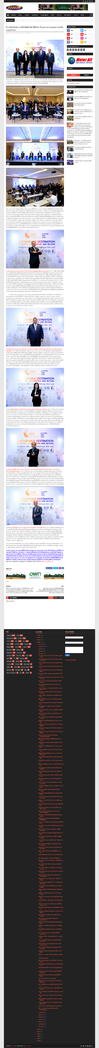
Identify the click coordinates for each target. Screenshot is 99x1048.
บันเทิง (8, 644)
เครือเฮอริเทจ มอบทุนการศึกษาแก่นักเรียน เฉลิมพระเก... (50, 743)
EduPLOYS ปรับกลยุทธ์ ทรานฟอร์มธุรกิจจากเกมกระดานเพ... (50, 714)
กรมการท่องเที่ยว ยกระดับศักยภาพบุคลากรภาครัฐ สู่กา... (50, 992)
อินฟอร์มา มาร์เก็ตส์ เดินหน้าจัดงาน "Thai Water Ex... (50, 926)
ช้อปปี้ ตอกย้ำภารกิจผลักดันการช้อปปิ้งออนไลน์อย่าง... (50, 695)
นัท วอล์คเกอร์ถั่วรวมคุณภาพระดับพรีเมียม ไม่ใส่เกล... (50, 674)
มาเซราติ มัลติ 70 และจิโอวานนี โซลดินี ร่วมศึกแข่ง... (50, 663)
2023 (38, 642)
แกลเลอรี (9, 664)
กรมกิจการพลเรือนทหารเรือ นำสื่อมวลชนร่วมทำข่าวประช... (50, 797)
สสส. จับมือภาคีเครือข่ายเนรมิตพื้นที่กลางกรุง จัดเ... (49, 851)
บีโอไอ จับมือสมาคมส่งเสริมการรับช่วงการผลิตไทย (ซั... (50, 999)
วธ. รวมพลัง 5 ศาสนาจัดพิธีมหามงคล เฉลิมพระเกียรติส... (50, 886)
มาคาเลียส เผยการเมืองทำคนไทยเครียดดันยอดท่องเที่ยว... (50, 768)
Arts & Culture (26, 664)
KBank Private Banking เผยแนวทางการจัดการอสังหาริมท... (50, 753)
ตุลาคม (41, 649)
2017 (38, 1038)
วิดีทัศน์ (8, 667)
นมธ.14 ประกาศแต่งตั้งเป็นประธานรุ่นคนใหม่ (49, 1006)
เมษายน (41, 1019)
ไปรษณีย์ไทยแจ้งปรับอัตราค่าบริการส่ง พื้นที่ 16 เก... (50, 929)
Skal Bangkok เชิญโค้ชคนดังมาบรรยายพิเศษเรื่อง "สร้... (50, 964)
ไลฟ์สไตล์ (9, 635)
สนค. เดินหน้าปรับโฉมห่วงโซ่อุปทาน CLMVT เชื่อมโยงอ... (49, 829)
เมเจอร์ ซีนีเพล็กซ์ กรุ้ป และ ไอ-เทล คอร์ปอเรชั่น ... (50, 855)
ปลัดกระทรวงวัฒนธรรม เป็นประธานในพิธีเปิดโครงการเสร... (50, 904)
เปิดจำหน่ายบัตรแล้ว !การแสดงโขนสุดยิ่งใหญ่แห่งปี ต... (49, 779)
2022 (38, 1029)
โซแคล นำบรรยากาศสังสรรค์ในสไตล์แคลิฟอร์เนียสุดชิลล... (48, 735)
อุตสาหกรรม (19, 652)
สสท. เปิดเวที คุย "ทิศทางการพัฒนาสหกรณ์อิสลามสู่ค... (49, 864)
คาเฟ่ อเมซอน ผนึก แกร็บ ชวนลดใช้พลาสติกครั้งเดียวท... (50, 710)
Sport (52, 15)
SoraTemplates (14, 1045)
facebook (61, 597)
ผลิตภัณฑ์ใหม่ (10, 638)
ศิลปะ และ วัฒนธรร (25, 667)
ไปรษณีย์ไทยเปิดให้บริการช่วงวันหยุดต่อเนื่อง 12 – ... (50, 968)
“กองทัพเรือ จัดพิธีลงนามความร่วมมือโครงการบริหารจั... (50, 786)
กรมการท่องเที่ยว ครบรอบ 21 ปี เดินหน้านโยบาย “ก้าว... (50, 750)
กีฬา (24, 641)
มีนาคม (41, 1021)
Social (20, 15)
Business (13, 15)
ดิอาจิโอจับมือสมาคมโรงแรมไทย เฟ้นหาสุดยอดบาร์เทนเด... (50, 659)
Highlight (73, 75)
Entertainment (44, 15)
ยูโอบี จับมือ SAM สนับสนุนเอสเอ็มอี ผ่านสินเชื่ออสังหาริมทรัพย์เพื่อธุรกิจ (83, 97)
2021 (38, 1031)
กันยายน (41, 651)
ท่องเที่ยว (20, 638)
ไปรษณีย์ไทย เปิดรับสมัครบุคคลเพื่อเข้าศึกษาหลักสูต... (50, 757)
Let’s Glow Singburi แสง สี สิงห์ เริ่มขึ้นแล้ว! (49, 858)
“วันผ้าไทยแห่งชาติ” (43, 958)
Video (25, 670)
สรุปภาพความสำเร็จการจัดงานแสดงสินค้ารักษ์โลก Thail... (50, 847)
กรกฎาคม (41, 1012)
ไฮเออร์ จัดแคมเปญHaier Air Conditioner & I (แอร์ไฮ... (49, 915)
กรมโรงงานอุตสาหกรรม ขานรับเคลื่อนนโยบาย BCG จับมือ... (50, 1003)
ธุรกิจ (30, 33)
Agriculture (9, 670)
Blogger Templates (27, 1045)
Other (75, 15)
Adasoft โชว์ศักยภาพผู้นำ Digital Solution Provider (49, 790)
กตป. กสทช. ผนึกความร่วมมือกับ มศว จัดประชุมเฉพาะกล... (50, 868)
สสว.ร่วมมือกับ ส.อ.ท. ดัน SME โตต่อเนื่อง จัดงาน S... (50, 984)
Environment (17, 670)
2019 (38, 1036)
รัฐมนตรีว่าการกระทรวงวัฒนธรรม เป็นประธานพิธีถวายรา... (50, 981)
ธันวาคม (41, 644)
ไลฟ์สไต (27, 672)
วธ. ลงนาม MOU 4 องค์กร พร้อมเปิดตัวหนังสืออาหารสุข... (49, 940)
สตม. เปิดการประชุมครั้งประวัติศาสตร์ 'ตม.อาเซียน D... (48, 918)
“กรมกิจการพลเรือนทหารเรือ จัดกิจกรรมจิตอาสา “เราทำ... (50, 728)
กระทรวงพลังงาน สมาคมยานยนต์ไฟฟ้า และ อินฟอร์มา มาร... (50, 688)
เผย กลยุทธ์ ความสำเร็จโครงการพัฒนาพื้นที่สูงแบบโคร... (50, 837)
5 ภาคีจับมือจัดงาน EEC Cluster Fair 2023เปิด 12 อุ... (50, 900)
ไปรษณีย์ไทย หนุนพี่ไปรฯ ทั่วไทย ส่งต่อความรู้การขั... (50, 761)
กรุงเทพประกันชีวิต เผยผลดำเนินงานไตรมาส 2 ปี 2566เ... (50, 911)
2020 (38, 1034)
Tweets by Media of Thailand (73, 83)
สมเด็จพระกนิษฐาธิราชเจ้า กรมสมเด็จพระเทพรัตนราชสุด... (49, 808)
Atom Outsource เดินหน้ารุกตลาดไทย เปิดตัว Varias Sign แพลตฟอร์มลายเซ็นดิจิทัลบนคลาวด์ (83, 155)
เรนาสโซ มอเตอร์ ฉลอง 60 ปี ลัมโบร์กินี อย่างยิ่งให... (50, 667)
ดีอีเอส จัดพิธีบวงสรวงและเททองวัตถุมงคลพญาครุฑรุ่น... (50, 699)
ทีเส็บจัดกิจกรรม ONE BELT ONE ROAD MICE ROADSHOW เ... (49, 819)
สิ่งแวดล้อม (18, 655)
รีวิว (14, 658)
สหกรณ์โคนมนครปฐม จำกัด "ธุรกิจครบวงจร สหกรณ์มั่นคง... (49, 875)
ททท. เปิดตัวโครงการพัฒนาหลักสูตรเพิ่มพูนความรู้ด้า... (50, 833)
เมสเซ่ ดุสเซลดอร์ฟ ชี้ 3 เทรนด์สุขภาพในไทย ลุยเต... (50, 703)
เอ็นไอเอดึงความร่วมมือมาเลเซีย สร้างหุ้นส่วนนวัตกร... (49, 706)
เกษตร (16, 647)
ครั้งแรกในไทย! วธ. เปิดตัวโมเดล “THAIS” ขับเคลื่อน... (49, 879)
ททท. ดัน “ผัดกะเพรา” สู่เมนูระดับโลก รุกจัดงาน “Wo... (50, 995)
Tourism (27, 15)
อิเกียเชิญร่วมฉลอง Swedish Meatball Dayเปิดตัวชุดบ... (50, 922)
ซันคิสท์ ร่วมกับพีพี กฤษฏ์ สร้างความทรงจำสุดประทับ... (49, 893)
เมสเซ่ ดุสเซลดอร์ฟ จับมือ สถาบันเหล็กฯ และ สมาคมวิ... (49, 685)
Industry (17, 661)
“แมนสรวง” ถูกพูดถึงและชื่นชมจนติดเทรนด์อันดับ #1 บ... (50, 822)
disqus (55, 597)
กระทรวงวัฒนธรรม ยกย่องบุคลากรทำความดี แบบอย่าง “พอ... (49, 944)
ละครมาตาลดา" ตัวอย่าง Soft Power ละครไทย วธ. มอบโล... (50, 782)
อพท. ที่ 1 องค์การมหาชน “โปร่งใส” (47, 978)
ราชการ (8, 641)
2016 (38, 1041)
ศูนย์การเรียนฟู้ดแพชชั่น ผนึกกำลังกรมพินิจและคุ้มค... (50, 771)
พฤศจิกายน (42, 646)
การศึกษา (25, 647)
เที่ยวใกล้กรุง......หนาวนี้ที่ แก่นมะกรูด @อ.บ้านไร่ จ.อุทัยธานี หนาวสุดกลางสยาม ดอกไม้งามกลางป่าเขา (82, 142)
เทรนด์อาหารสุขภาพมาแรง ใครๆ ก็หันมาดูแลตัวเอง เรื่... (50, 656)
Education (22, 658)
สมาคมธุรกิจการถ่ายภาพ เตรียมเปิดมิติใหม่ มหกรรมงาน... (49, 933)
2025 (38, 637)
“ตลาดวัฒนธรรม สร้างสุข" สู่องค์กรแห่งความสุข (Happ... (50, 826)
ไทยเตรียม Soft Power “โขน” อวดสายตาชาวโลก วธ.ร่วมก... (50, 677)
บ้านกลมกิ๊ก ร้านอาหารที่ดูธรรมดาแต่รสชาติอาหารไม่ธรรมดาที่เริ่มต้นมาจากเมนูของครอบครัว (83, 111)
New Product (67, 15)
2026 (38, 635)
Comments (86, 75)
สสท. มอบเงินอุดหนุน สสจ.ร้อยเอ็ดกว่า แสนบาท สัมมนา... (50, 960)
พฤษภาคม (41, 1017)
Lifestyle (59, 15)
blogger (51, 597)
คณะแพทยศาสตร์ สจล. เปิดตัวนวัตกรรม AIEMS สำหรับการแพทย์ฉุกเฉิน (83, 90)
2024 (38, 640)
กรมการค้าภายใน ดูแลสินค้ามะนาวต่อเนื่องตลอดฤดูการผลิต (50, 882)
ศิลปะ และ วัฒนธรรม (11, 672)
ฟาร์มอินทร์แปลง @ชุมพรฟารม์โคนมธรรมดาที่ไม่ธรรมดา (82, 148)
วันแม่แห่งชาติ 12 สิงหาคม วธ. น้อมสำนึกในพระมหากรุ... (50, 988)
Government (9, 655)
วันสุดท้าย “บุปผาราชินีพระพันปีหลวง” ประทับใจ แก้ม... (50, 937)
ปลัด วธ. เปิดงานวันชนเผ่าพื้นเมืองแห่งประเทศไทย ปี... (48, 1008)
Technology (35, 15)
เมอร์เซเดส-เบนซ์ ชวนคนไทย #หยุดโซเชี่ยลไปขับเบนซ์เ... (50, 971)
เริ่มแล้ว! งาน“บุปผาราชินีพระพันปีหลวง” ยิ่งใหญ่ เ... (50, 955)
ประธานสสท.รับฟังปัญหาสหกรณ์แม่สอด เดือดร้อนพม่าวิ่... (49, 947)
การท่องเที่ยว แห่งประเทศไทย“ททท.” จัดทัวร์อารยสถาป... (50, 840)
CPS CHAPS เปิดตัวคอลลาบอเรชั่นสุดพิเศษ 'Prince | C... (50, 908)
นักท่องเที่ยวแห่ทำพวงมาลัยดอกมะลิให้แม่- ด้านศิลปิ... (50, 951)
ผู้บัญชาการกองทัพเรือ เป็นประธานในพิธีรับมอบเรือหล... (50, 800)
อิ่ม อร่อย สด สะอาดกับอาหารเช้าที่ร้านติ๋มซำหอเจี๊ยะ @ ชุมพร (83, 104)
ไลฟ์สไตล (17, 664)
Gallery (15, 667)
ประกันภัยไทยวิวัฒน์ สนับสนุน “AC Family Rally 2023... (50, 670)
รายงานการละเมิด (70, 660)
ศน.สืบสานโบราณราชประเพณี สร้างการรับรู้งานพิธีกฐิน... (50, 724)
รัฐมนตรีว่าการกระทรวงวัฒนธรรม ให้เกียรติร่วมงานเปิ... (50, 861)
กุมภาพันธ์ (41, 1024)
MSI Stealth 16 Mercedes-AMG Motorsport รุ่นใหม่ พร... (50, 739)
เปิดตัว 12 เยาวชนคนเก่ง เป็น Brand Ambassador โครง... (50, 897)
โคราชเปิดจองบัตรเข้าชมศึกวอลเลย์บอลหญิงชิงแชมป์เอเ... (50, 717)
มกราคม (41, 1026)
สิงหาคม (41, 653)
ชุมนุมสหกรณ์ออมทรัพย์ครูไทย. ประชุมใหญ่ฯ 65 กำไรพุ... (50, 793)
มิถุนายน (41, 1015)
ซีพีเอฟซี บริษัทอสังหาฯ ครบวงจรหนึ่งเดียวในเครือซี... (50, 764)
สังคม (16, 641)
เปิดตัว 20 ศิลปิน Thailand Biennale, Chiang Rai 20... (50, 889)
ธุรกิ (21, 672)
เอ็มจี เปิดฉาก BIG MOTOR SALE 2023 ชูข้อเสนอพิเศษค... (50, 815)
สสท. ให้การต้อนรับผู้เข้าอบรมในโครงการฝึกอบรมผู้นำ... (49, 844)
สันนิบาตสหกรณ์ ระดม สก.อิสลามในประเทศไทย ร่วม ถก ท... (50, 871)
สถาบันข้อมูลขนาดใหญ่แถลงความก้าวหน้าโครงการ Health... (49, 811)
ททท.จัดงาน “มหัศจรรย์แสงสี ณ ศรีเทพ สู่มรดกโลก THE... (50, 692)
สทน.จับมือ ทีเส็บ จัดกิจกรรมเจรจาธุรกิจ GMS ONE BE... (50, 804)
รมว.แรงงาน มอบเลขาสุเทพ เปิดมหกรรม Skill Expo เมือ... (49, 681)
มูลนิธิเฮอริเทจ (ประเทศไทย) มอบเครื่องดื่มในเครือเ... (49, 975)
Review (82, 15)
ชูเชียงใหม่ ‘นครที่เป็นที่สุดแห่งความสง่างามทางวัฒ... (50, 721)
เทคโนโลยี (17, 644)
